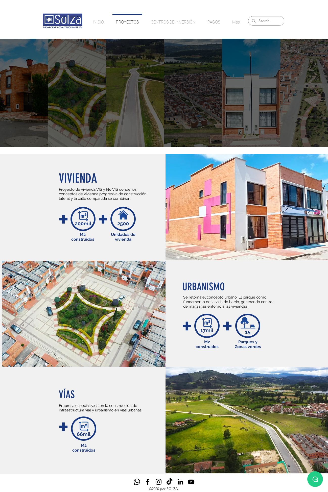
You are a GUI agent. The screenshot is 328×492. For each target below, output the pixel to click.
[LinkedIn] (180, 482)
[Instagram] (158, 482)
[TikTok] (169, 482)
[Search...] (266, 21)
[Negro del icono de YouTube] (191, 482)
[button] (84, 314)
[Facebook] (148, 482)
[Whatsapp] (137, 482)
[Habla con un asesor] (315, 479)
